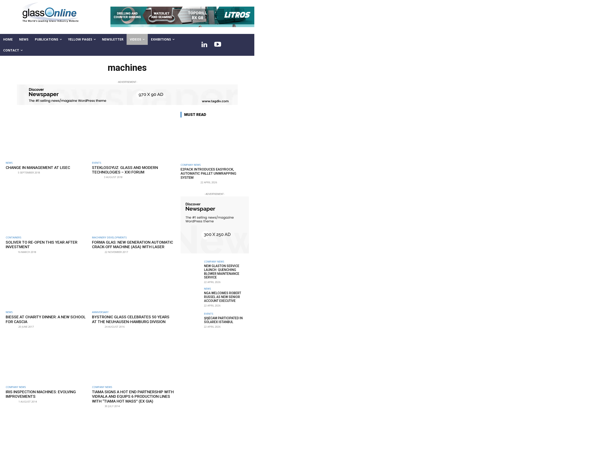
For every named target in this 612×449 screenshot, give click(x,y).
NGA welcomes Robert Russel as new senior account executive (222, 297)
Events (96, 162)
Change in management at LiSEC (38, 167)
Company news (16, 387)
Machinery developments (109, 237)
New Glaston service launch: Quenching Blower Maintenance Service (221, 271)
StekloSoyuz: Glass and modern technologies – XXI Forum (125, 169)
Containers (13, 237)
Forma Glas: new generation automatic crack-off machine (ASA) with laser (133, 244)
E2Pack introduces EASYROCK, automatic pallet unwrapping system (208, 173)
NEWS (9, 162)
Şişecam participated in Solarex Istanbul (223, 320)
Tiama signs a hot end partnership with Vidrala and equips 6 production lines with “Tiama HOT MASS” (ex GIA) (131, 396)
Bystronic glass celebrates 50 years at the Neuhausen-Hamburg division (131, 319)
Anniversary (100, 312)
